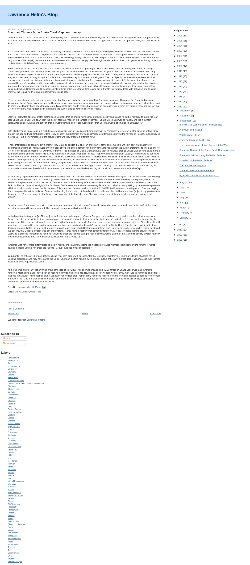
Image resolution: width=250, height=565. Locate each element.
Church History (14, 389)
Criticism (11, 403)
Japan (10, 467)
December (185, 110)
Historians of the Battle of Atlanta (196, 160)
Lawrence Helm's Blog (32, 14)
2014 (180, 96)
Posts (6, 338)
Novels (11, 498)
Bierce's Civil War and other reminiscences (201, 124)
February (185, 212)
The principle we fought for (193, 165)
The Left (11, 547)
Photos (11, 513)
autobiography (14, 366)
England (11, 415)
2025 (180, 40)
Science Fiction (14, 539)
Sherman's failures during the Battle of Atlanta (202, 155)
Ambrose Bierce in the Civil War (195, 140)
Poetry (11, 518)
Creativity (12, 401)
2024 (180, 45)
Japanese (12, 469)
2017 (180, 81)
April (182, 202)
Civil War (18, 292)
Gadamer (12, 435)
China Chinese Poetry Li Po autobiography (26, 383)
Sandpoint (12, 536)
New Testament (14, 493)
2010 (180, 229)
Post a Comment (16, 308)
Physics (11, 515)
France (11, 429)
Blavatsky (12, 372)
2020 (180, 66)
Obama (11, 501)
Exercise (11, 421)
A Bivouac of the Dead (191, 129)
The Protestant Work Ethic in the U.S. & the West (204, 145)
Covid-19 (12, 398)
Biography (12, 369)
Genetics (12, 438)
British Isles (13, 377)
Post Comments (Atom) (33, 320)
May (182, 197)
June (183, 192)
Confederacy (13, 395)
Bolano (11, 375)
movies (11, 490)
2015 (180, 91)
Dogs (10, 406)
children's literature (16, 380)
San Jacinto (13, 533)
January (184, 217)
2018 (180, 76)
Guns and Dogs (14, 447)
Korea (10, 478)
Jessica (11, 472)
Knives (11, 475)
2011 (180, 224)
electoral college (15, 412)
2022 (180, 56)
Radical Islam (13, 521)
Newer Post (13, 313)
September (186, 120)
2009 (180, 234)
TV (9, 550)
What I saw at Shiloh (190, 135)
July (182, 187)
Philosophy (12, 507)
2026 (180, 35)
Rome (10, 527)
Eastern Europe (14, 409)
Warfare (11, 559)
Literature (12, 484)
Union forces (35, 292)
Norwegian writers (15, 495)
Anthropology (13, 357)
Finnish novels (14, 423)
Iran (9, 458)
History (26, 292)
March (183, 207)
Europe (11, 418)
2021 (180, 61)
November (185, 115)
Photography (13, 510)
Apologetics (13, 360)
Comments (9, 344)
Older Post (155, 313)
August (184, 182)
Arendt (11, 363)
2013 (180, 101)
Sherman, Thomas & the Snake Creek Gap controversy (207, 150)
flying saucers (14, 426)
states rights (13, 544)
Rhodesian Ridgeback (17, 524)
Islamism (12, 464)
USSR (10, 556)
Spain (10, 541)
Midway (11, 487)
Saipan (11, 530)
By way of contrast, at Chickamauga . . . (199, 175)
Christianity (13, 386)
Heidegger (12, 449)
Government (13, 444)
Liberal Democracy (16, 481)
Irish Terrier (13, 461)
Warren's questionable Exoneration (197, 170)
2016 (180, 86)
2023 (180, 50)
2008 (180, 239)
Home (85, 313)
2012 (180, 106)
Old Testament (14, 504)
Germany (12, 441)
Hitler (10, 455)
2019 (180, 71)
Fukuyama (12, 432)
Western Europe (15, 561)
